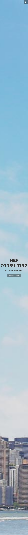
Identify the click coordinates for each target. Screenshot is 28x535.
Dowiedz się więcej (14, 275)
